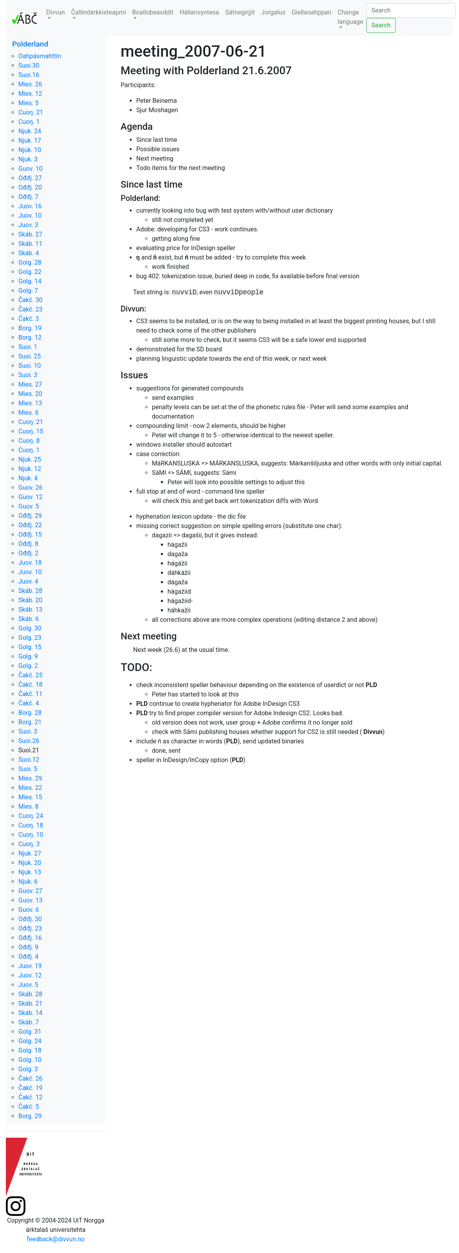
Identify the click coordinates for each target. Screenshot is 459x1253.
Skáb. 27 (30, 234)
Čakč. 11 (30, 694)
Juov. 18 (30, 562)
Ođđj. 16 (30, 938)
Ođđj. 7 (28, 196)
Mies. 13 (30, 403)
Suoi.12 (28, 759)
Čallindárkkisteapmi (98, 12)
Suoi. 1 (28, 347)
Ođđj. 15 (30, 534)
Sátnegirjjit (240, 12)
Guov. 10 (30, 168)
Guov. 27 (30, 891)
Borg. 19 (30, 328)
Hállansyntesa (199, 12)
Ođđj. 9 (28, 947)
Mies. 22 (30, 787)
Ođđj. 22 (30, 525)
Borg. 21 (30, 722)
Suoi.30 (28, 65)
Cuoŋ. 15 (30, 431)
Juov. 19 (30, 966)
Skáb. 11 (30, 243)
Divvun (55, 12)
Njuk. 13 (29, 872)
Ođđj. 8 (28, 544)
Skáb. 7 (28, 1022)
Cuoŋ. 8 (29, 440)
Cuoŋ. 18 (30, 825)
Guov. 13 (30, 900)
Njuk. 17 (29, 140)
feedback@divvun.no (56, 1239)
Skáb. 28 (30, 590)
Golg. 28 (29, 262)
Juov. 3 (28, 225)
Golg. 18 (29, 1050)
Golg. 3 (28, 1069)
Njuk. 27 (29, 853)
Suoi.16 (28, 75)
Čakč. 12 (30, 1097)
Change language (350, 17)
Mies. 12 (30, 93)
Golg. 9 (28, 656)
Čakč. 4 (28, 703)
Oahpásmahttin (39, 56)
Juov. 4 (28, 581)
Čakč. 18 (30, 684)
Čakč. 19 (30, 1088)
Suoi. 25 (29, 356)
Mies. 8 (28, 806)
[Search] (411, 10)
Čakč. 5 (28, 1106)
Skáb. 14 (30, 1013)
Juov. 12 (30, 975)
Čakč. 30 (30, 300)
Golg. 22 (29, 272)
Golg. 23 (29, 637)
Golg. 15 (29, 647)
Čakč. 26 (30, 1078)
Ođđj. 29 (30, 515)
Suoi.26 (28, 741)
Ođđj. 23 (30, 928)
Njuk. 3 (28, 159)
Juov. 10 (30, 215)
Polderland (30, 43)
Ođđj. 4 (28, 956)
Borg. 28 (30, 712)
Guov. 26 (30, 487)
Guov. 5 (28, 506)
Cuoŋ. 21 (30, 112)
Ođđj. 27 (30, 178)
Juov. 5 (28, 984)
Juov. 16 (30, 206)
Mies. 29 (30, 778)
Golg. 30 (29, 628)
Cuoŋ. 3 (29, 844)
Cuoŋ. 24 (30, 816)
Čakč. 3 (28, 318)
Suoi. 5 (28, 769)
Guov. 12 (30, 497)
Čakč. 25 (30, 675)
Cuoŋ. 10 (30, 834)
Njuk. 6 (28, 881)
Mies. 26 (30, 84)
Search (381, 25)
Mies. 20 (30, 393)
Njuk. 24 (29, 131)
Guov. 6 (28, 909)
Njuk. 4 (28, 478)
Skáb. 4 (28, 253)
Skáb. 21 (30, 1003)
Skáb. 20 (30, 600)
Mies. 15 (30, 797)
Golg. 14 (29, 281)
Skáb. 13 (30, 609)
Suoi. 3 (28, 375)
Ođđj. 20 (30, 187)
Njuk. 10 (29, 150)
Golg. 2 (28, 665)
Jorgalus (273, 12)
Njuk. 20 (29, 862)
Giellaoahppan (311, 12)
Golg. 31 (29, 1031)
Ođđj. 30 (30, 919)
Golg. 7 (28, 290)
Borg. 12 (30, 337)
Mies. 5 (28, 103)
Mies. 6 (28, 412)
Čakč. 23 (30, 309)
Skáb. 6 (28, 619)
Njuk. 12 (29, 469)
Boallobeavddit (152, 12)
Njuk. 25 (29, 459)
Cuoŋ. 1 (29, 121)
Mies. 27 (30, 384)
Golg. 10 (29, 1059)
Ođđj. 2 (28, 553)
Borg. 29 (30, 1116)
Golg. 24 (29, 1041)
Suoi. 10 (29, 365)
